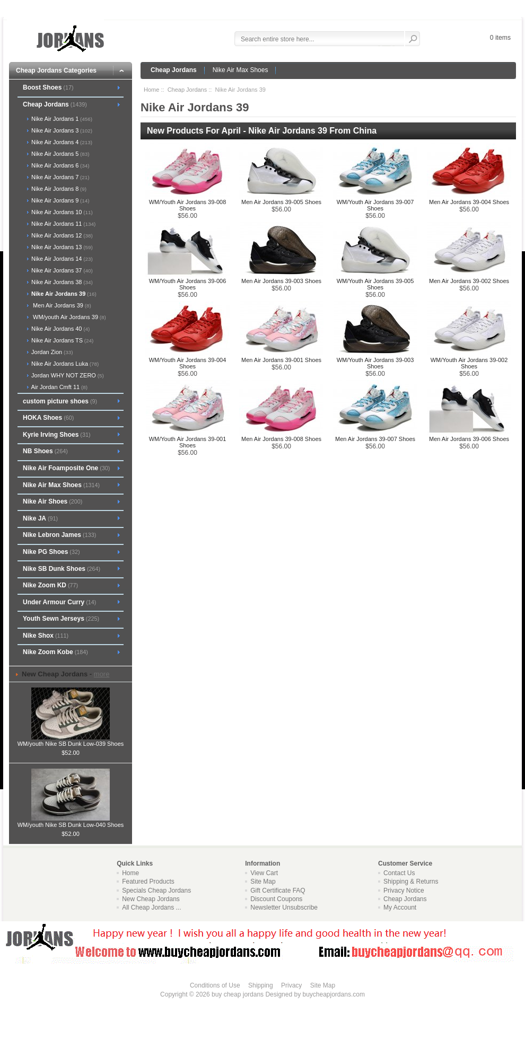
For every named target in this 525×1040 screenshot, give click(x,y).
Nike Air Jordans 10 (61, 212)
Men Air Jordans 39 (60, 305)
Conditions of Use (215, 985)
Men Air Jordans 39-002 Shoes (469, 281)
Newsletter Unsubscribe (284, 907)
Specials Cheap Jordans (156, 890)
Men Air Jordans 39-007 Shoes (375, 439)
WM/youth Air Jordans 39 (68, 317)
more (102, 674)
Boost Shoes (48, 87)
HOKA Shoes (48, 417)
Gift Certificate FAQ (277, 890)
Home (151, 89)
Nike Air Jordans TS (61, 340)
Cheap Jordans (174, 70)
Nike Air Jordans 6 (60, 165)
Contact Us (399, 873)
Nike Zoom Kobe (55, 652)
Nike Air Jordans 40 (60, 328)
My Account (399, 907)
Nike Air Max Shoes (240, 70)
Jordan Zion (51, 352)
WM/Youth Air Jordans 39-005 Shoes (375, 284)
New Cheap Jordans (151, 899)
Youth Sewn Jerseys (61, 618)
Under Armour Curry (59, 602)
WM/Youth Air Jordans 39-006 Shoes (187, 284)
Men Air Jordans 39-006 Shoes (469, 439)
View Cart (264, 873)
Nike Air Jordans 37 (61, 270)
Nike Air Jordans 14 (61, 258)
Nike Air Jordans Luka (64, 363)
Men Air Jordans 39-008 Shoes (281, 439)
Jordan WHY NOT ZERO (67, 375)
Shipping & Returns (410, 881)
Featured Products (148, 881)
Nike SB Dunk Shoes (61, 568)
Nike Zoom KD (50, 585)
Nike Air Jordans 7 (60, 177)
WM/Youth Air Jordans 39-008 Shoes (187, 205)
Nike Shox (45, 635)
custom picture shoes (60, 401)
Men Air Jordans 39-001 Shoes (281, 360)
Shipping (260, 985)
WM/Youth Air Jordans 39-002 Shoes (469, 363)
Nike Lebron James (59, 535)
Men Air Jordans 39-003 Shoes (281, 281)
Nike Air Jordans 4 (61, 142)
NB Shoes (45, 451)
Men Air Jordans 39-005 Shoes (281, 202)
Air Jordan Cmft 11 (59, 387)
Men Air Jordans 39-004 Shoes (469, 202)
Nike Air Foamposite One (66, 468)
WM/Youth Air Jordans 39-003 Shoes (375, 363)
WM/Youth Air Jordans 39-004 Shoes (187, 363)
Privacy (291, 985)
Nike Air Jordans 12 (61, 235)
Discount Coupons (276, 899)
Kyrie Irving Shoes (57, 434)
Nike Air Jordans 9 (60, 200)
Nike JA (40, 518)
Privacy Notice (403, 890)
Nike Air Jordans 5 (60, 154)
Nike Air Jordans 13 (61, 247)
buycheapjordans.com (333, 994)
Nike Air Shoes (52, 501)
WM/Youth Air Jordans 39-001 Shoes (187, 442)
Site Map (262, 881)
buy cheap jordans (238, 994)
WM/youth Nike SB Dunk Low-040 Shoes (71, 821)
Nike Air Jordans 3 (61, 130)
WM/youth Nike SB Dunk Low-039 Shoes (71, 740)
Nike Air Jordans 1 (61, 119)
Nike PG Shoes (51, 552)
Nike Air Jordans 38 (61, 282)
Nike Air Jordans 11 (62, 224)
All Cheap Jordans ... (151, 907)
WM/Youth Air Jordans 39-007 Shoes (375, 205)
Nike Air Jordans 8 (58, 189)
